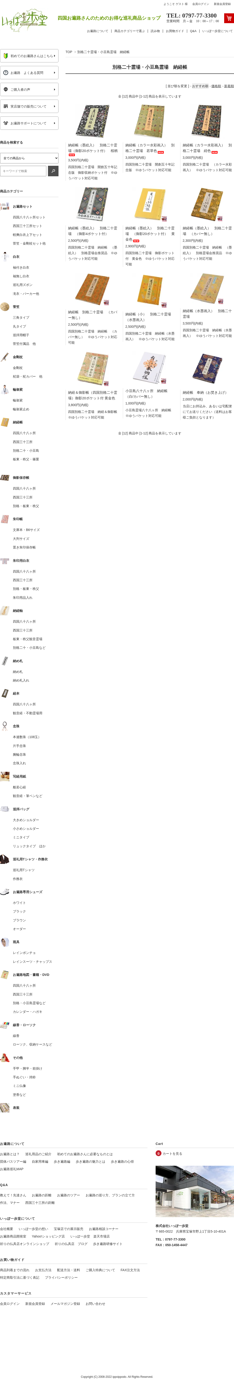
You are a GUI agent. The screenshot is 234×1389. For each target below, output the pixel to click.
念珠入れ (19, 763)
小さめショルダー (26, 828)
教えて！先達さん (13, 1195)
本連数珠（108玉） (27, 737)
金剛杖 (18, 368)
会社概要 (6, 1229)
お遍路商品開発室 (13, 1236)
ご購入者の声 (16, 89)
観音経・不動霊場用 (27, 713)
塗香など (19, 1095)
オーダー (19, 929)
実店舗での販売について (25, 106)
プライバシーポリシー (61, 1277)
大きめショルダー (26, 820)
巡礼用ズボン (23, 285)
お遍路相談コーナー (103, 1229)
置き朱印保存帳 (24, 547)
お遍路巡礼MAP (11, 1169)
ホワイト (19, 903)
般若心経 (19, 787)
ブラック (19, 911)
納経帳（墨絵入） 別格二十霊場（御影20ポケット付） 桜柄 (93, 149)
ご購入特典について (100, 1270)
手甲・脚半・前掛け (27, 1068)
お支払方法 (43, 1270)
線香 (16, 1036)
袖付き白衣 (21, 267)
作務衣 (18, 879)
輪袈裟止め (21, 409)
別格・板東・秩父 (26, 506)
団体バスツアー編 (13, 1161)
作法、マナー (10, 1203)
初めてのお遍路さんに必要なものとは (85, 1154)
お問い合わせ (95, 1304)
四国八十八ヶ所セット (29, 217)
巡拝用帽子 (21, 335)
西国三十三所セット (27, 226)
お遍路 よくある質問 (23, 73)
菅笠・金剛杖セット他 (29, 243)
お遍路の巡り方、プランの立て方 (110, 1195)
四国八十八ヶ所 (24, 433)
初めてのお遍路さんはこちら (28, 56)
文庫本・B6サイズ (26, 530)
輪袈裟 (18, 400)
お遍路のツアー (68, 1195)
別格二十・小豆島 (26, 450)
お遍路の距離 (41, 1195)
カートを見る (172, 1153)
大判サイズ (21, 539)
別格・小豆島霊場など (29, 1003)
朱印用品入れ (23, 597)
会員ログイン (200, 4)
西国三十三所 (23, 442)
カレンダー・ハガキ (27, 1012)
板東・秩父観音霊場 (27, 639)
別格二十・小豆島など (29, 647)
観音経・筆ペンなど (27, 796)
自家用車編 (40, 1161)
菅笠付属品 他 (24, 344)
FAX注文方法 (130, 1270)
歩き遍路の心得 (122, 1161)
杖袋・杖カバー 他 (27, 376)
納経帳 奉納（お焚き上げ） (205, 392)
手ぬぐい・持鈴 (24, 1077)
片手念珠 (19, 746)
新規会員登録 (222, 4)
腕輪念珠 (19, 754)
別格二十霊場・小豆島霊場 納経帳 (103, 52)
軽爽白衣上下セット (27, 235)
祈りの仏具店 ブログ (71, 1244)
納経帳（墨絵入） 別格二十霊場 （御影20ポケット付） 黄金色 (150, 233)
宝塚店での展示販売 (68, 1229)
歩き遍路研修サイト (108, 1244)
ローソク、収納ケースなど (32, 1044)
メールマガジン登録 (65, 1304)
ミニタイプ (21, 837)
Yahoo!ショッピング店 (48, 1236)
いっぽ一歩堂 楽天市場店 (90, 1236)
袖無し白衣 (21, 276)
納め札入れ (21, 680)
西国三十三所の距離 (40, 1203)
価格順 (216, 86)
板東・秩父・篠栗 (26, 459)
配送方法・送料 (68, 1270)
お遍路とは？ (10, 1154)
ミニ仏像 (19, 1086)
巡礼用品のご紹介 (38, 1154)
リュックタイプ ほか (29, 846)
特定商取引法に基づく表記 (19, 1277)
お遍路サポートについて (25, 123)
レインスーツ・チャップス (32, 961)
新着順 (229, 86)
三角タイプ (21, 317)
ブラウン (19, 920)
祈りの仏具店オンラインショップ (24, 1244)
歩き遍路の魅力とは (90, 1161)
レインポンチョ (24, 953)
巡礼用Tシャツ (24, 870)
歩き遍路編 (62, 1161)
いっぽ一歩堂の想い (33, 1229)
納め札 (18, 672)
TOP (69, 52)
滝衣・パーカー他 (26, 294)
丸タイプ (19, 326)
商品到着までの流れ (14, 1270)
